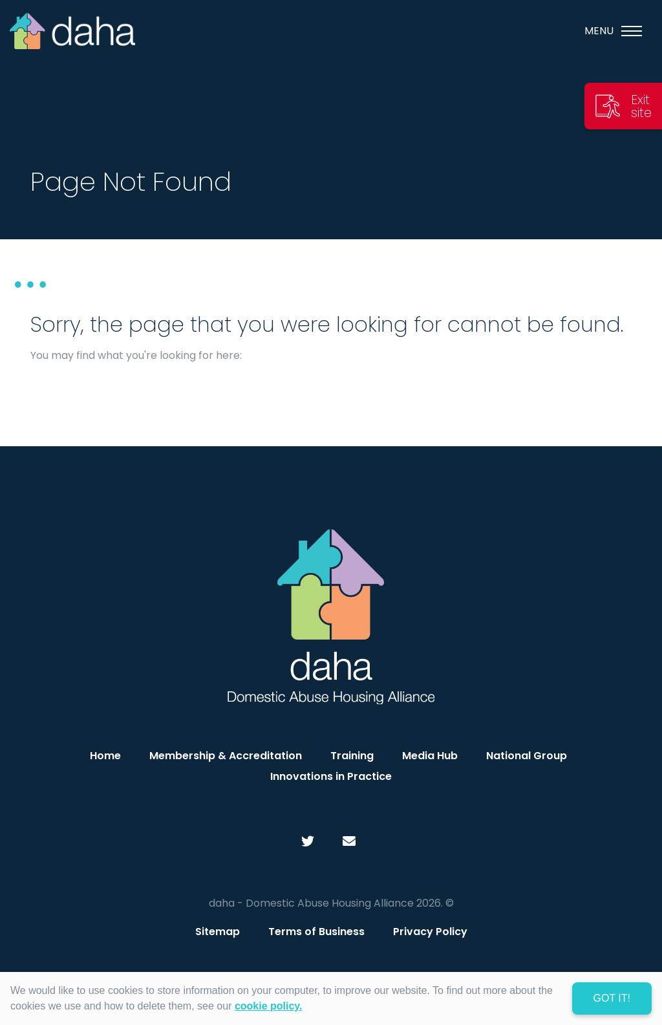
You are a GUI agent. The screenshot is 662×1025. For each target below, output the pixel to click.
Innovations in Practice (331, 776)
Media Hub (430, 755)
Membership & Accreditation (225, 755)
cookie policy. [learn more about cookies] (269, 1005)
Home (105, 755)
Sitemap (217, 931)
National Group (526, 755)
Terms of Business (316, 931)
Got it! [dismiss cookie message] (611, 998)
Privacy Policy (430, 931)
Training (352, 755)
